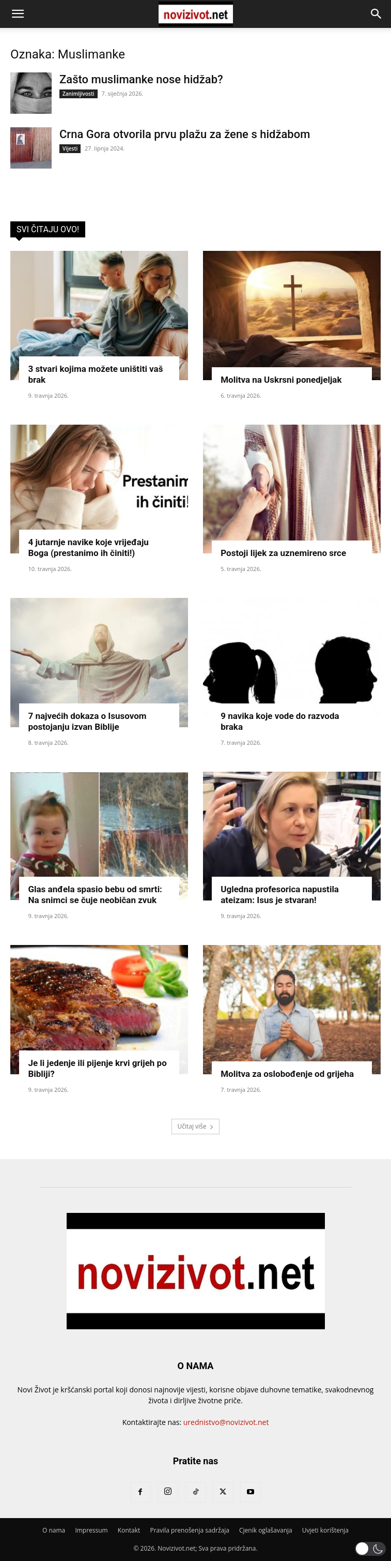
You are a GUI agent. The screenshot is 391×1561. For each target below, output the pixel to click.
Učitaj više (195, 1126)
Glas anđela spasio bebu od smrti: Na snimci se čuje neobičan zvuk (95, 894)
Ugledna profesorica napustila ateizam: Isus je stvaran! (280, 894)
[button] (17, 14)
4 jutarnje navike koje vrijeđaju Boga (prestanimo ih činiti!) (88, 547)
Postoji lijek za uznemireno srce (283, 553)
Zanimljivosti (78, 93)
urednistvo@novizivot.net (226, 1422)
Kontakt (129, 1530)
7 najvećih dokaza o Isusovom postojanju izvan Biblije (87, 721)
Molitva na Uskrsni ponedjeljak (281, 379)
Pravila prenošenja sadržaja (189, 1530)
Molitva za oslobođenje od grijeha (287, 1074)
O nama (53, 1530)
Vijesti (69, 148)
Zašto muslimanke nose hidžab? (141, 79)
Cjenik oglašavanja (265, 1530)
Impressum (91, 1530)
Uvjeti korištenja (325, 1530)
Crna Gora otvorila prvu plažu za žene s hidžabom (184, 134)
